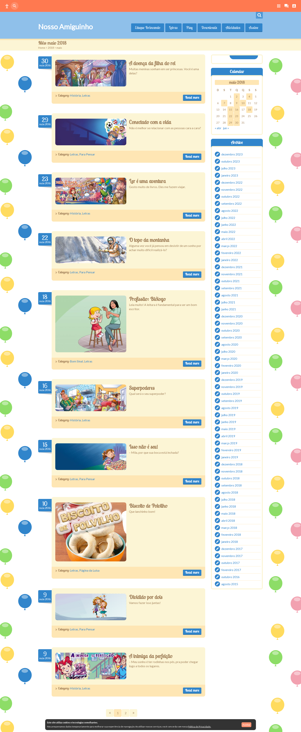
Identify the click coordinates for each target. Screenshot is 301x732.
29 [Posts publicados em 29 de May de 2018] (230, 122)
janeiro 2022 (229, 260)
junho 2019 (228, 422)
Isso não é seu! (143, 447)
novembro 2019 (231, 386)
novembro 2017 (231, 555)
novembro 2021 (231, 274)
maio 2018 (228, 513)
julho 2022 (228, 217)
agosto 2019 (229, 408)
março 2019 (229, 443)
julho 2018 (228, 499)
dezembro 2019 (231, 379)
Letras (172, 27)
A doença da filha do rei (152, 63)
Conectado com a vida (150, 122)
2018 (51, 47)
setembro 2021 (231, 288)
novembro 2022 (231, 189)
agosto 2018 (229, 492)
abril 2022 (228, 239)
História (75, 95)
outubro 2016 (230, 577)
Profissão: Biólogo (147, 299)
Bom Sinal (76, 361)
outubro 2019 (230, 393)
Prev (110, 713)
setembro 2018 (231, 485)
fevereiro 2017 (231, 570)
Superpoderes (142, 388)
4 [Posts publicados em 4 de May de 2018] (249, 96)
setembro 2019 (231, 401)
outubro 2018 (230, 478)
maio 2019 (228, 429)
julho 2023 (228, 168)
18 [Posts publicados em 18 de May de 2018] (249, 109)
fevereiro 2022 (231, 253)
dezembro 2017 (231, 548)
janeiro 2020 (229, 372)
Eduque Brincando (147, 27)
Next (133, 713)
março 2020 (229, 358)
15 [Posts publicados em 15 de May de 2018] (230, 109)
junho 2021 (228, 309)
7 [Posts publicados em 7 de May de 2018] (224, 103)
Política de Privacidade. (199, 726)
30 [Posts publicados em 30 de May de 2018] (236, 122)
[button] (7, 6)
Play (189, 27)
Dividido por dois (145, 597)
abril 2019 (228, 436)
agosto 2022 (229, 210)
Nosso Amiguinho (65, 26)
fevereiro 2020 (231, 365)
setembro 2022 (231, 203)
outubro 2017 (230, 562)
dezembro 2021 (231, 267)
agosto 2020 (229, 344)
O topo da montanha (149, 240)
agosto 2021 (229, 295)
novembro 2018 (231, 471)
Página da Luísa (89, 570)
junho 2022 (228, 224)
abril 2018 (228, 520)
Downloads (209, 27)
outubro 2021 (230, 281)
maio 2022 (228, 231)
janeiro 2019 (229, 457)
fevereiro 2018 (231, 534)
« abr (218, 128)
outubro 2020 (230, 330)
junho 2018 (228, 506)
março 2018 (229, 527)
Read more (192, 97)
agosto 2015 (229, 584)
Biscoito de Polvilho (148, 506)
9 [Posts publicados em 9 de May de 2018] (236, 103)
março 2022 (229, 245)
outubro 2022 (230, 196)
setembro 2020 (231, 337)
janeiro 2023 (229, 175)
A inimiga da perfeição (150, 656)
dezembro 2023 (231, 154)
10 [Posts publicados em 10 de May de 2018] (243, 103)
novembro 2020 (231, 323)
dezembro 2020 (231, 316)
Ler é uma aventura (147, 181)
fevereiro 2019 (231, 450)
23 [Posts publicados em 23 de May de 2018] (236, 116)
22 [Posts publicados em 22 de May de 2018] (230, 116)
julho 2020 (228, 351)
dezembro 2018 (231, 464)
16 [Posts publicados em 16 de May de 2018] (236, 109)
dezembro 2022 (231, 182)
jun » (226, 128)
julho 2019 (228, 415)
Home (41, 47)
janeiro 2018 (229, 541)
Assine (253, 27)
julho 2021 (228, 302)
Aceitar (246, 724)
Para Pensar (87, 154)
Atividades (233, 27)
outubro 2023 (230, 161)
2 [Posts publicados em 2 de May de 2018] (236, 96)
